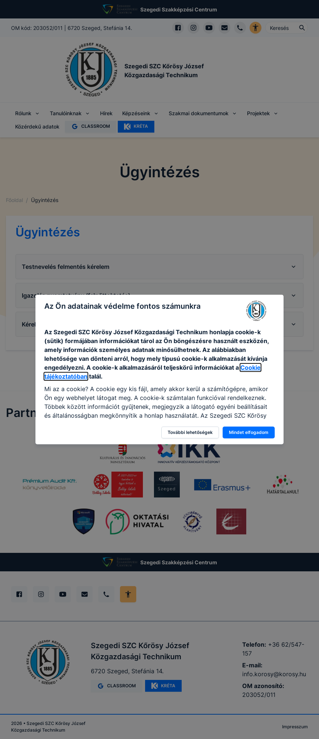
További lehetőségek (190, 432)
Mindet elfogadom (248, 432)
